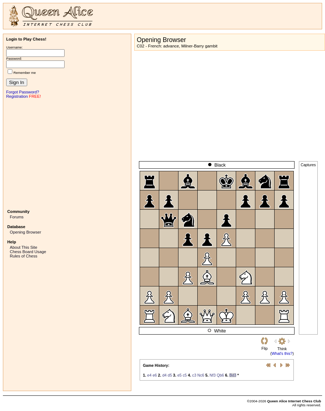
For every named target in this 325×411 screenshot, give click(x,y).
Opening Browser (25, 232)
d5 (170, 375)
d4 (164, 375)
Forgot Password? (22, 92)
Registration (17, 96)
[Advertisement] (67, 153)
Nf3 (213, 375)
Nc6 (200, 375)
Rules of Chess (23, 256)
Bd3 (232, 375)
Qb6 (220, 375)
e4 (149, 375)
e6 (155, 375)
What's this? (282, 353)
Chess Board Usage (28, 251)
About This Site (23, 247)
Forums (17, 217)
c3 (194, 375)
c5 (185, 375)
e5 (179, 375)
